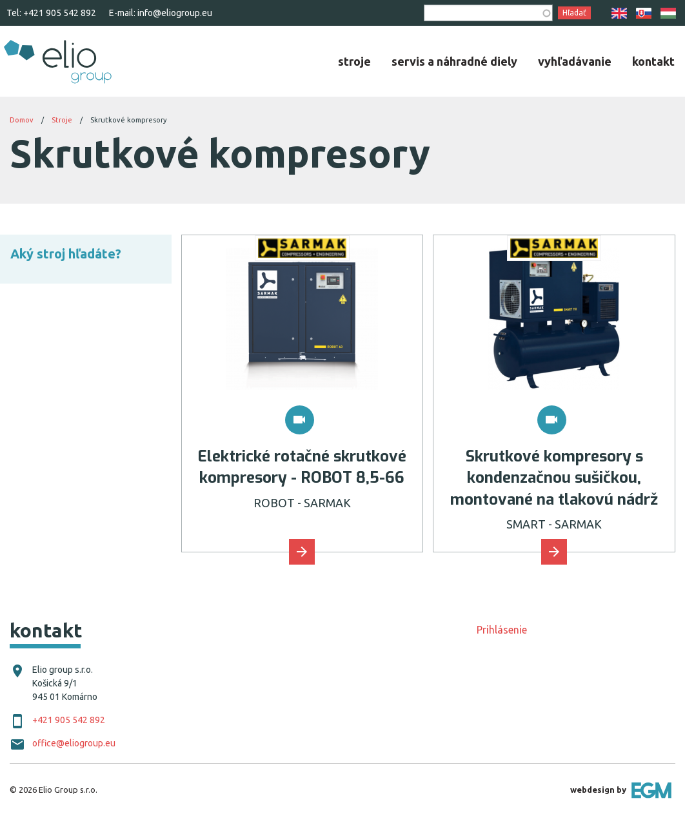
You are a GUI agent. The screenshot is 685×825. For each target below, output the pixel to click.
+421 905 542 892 (59, 13)
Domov (22, 120)
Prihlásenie (502, 630)
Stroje (62, 120)
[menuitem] (354, 61)
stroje (354, 61)
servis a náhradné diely (454, 61)
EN (619, 13)
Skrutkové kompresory (128, 120)
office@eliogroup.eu (73, 743)
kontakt (653, 61)
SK (643, 13)
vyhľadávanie (574, 61)
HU (668, 13)
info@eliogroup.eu (174, 13)
